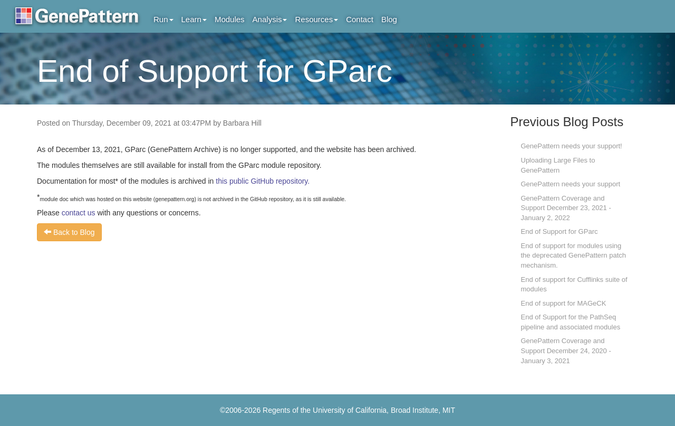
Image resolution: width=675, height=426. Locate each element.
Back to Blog (69, 232)
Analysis (270, 19)
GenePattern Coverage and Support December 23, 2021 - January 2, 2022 (566, 208)
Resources (316, 19)
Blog (389, 19)
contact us (78, 213)
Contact (359, 19)
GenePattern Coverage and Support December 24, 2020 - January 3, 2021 (566, 350)
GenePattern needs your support (571, 184)
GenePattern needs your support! (571, 146)
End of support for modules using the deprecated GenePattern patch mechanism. (573, 255)
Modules (230, 19)
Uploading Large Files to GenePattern (558, 165)
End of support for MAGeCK (563, 303)
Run (163, 19)
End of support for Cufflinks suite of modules (574, 285)
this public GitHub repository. (263, 181)
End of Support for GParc (559, 231)
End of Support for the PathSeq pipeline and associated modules (571, 322)
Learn (194, 19)
